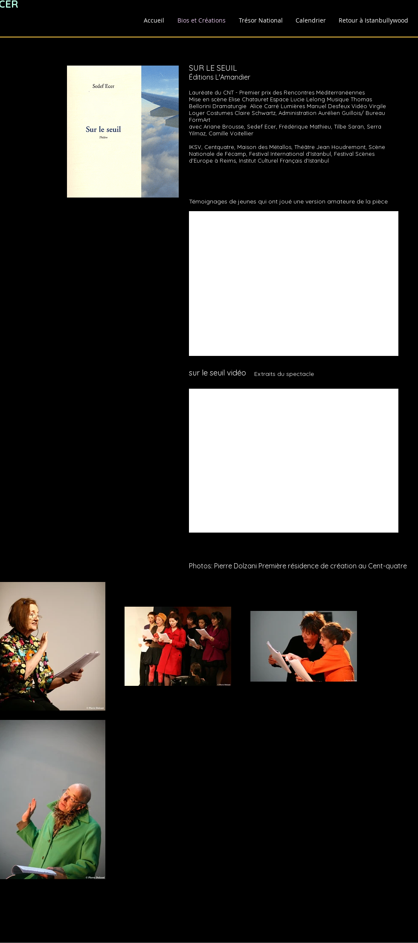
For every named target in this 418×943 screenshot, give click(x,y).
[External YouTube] (293, 283)
